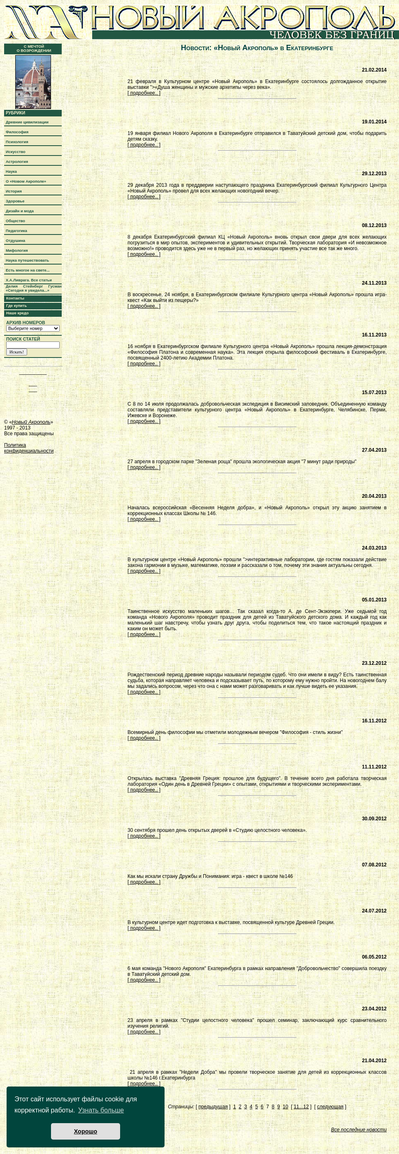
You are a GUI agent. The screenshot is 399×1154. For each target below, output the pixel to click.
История (14, 191)
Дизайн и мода (20, 211)
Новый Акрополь (31, 422)
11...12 (301, 1107)
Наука (11, 172)
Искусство (16, 152)
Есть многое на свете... (28, 270)
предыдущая (212, 1107)
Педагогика (16, 231)
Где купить (16, 306)
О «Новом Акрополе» (26, 181)
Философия (17, 132)
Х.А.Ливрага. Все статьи (29, 280)
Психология (17, 142)
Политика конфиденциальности (29, 448)
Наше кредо (17, 313)
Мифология (17, 250)
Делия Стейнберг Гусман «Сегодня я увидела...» (34, 288)
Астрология (17, 162)
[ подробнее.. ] (144, 93)
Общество (15, 221)
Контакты (15, 298)
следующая (330, 1107)
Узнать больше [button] (101, 1110)
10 (285, 1107)
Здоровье (15, 201)
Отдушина (15, 241)
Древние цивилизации (27, 122)
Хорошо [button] (85, 1131)
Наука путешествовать (27, 260)
